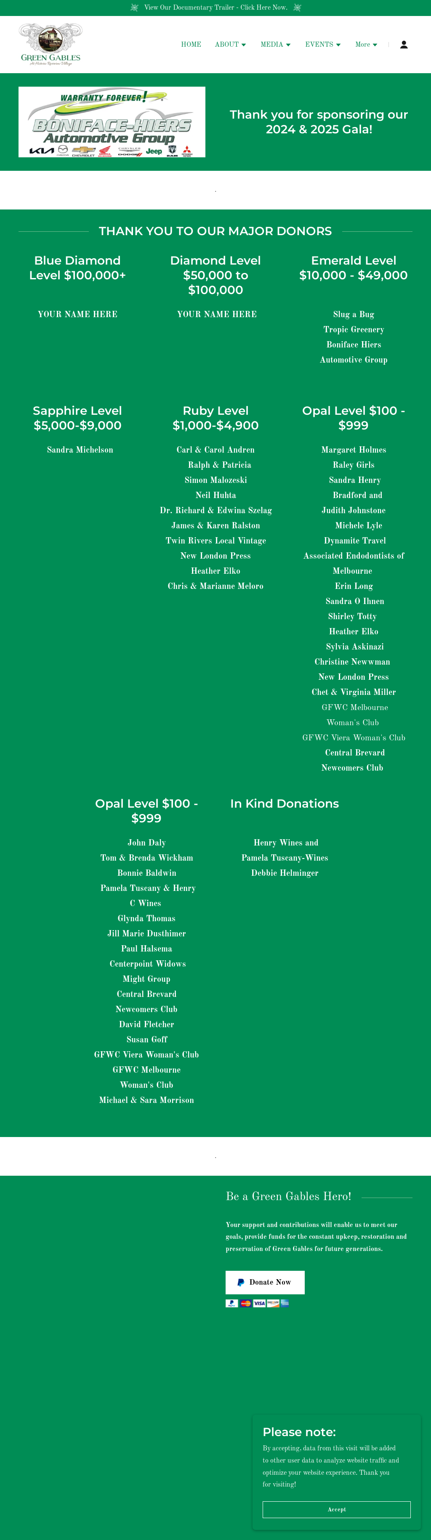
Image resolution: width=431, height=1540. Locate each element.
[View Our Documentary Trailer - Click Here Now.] (215, 8)
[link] (51, 44)
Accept (336, 1527)
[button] (231, 46)
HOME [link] (191, 45)
